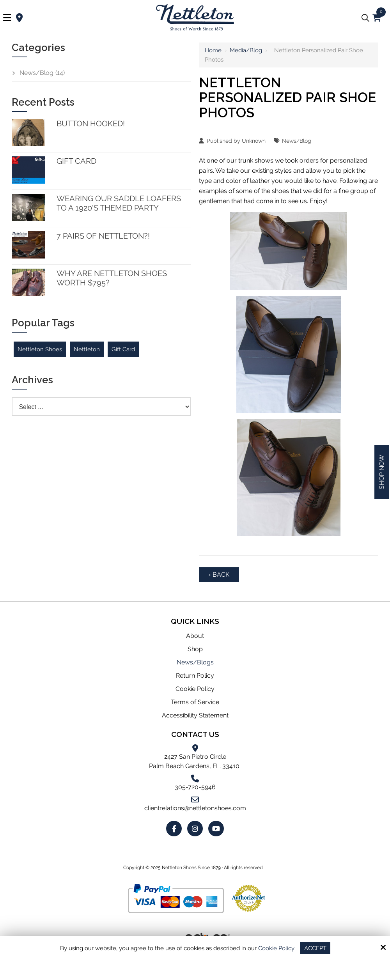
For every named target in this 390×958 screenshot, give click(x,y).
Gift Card (76, 161)
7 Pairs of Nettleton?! (103, 236)
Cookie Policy (276, 947)
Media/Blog (246, 50)
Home (213, 50)
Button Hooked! (91, 123)
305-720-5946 (195, 787)
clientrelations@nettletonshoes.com (195, 808)
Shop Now (381, 472)
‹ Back (219, 574)
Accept (315, 947)
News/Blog (296, 140)
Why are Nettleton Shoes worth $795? (112, 278)
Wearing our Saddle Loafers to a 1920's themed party (119, 203)
